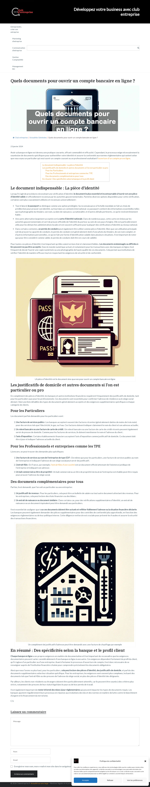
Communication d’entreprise (18, 49)
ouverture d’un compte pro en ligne (114, 158)
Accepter (85, 780)
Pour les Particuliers (54, 170)
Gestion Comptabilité (17, 58)
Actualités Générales (38, 138)
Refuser (110, 780)
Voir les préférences (135, 780)
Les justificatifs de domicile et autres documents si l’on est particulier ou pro (75, 168)
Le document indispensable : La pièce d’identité (62, 165)
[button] (145, 761)
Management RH (17, 67)
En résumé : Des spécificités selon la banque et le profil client (68, 179)
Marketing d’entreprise (17, 39)
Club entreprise (20, 138)
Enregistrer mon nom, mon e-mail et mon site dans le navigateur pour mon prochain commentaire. (58, 766)
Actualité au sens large (39, 783)
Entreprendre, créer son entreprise (16, 29)
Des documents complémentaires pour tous (64, 176)
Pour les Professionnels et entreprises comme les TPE (69, 173)
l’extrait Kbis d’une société (63, 464)
